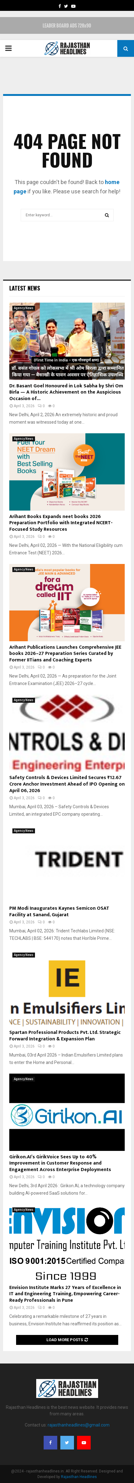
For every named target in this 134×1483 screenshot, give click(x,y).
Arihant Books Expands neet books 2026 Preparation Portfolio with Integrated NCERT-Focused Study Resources (61, 523)
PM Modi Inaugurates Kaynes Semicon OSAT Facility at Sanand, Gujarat (59, 911)
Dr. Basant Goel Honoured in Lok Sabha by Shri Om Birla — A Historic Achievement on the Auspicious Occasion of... (66, 392)
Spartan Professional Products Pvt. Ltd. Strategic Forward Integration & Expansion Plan (65, 1035)
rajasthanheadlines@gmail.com (79, 1424)
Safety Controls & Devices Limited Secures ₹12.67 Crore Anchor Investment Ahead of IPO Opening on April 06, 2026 (67, 784)
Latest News (24, 288)
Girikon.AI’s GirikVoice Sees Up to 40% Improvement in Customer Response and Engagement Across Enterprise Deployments (60, 1163)
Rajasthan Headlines (79, 1477)
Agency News (23, 308)
